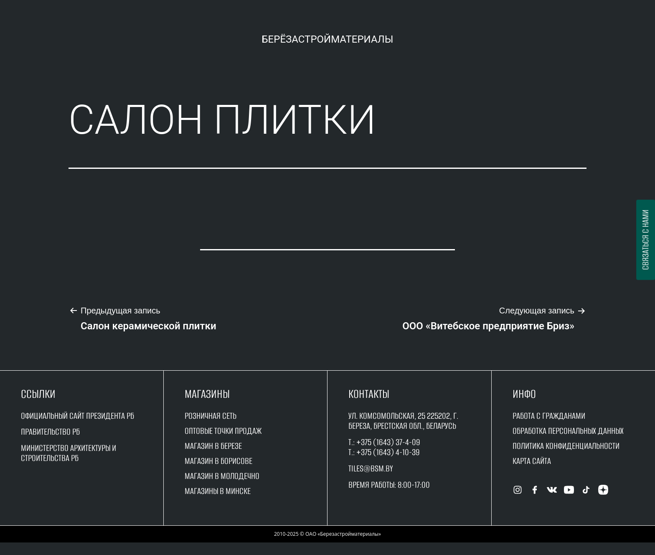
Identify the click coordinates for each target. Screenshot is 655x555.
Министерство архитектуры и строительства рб (68, 453)
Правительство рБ (50, 431)
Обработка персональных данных (568, 431)
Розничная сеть (210, 416)
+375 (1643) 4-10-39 (388, 452)
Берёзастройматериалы (327, 39)
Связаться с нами (645, 240)
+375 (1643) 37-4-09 (388, 442)
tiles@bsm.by (370, 468)
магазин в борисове (218, 461)
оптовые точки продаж (223, 431)
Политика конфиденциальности (566, 446)
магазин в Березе (213, 446)
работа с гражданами (549, 416)
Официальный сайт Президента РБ (77, 416)
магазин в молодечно (222, 476)
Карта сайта (532, 461)
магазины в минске (218, 491)
